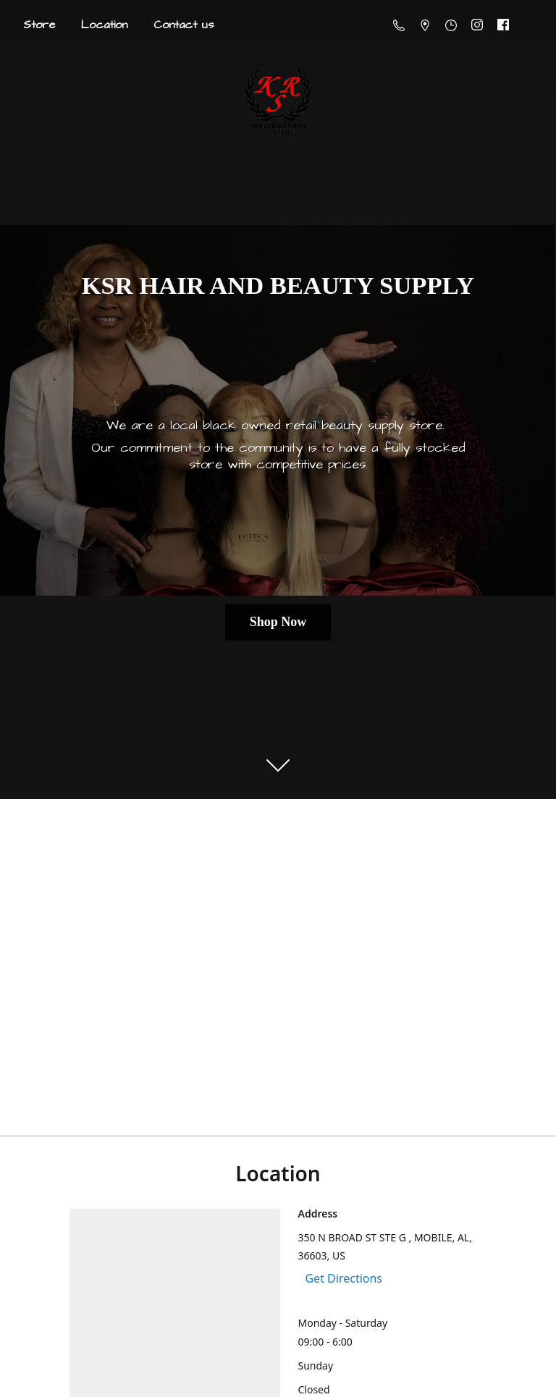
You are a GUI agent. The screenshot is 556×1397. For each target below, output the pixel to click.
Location (104, 25)
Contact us (183, 25)
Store (39, 25)
